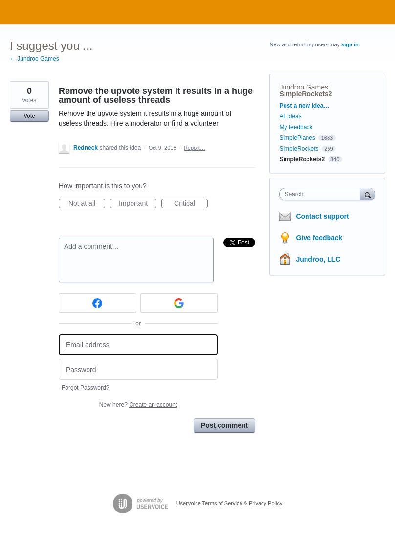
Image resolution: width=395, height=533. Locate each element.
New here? (138, 404)
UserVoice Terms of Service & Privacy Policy (229, 503)
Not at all (86, 204)
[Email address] (138, 344)
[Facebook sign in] (97, 303)
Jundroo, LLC (318, 259)
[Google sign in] (179, 303)
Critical (191, 204)
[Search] (367, 194)
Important (137, 204)
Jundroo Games (303, 87)
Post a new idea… (304, 105)
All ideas (290, 116)
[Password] (138, 369)
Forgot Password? (85, 387)
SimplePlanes (297, 137)
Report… (194, 148)
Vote (29, 116)
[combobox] (321, 194)
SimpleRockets (298, 148)
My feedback (295, 127)
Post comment (224, 425)
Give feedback (319, 238)
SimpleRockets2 (305, 94)
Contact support (322, 216)
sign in (349, 44)
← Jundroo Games (34, 58)
